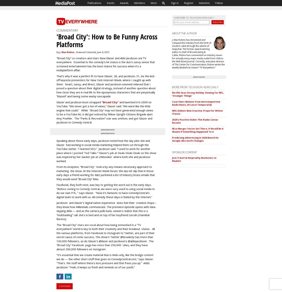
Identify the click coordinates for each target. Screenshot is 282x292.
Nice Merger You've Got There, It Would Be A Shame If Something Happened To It (197, 130)
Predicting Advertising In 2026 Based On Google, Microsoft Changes (195, 139)
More (154, 3)
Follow (219, 3)
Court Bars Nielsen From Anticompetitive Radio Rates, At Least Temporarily (196, 103)
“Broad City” (110, 102)
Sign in (175, 3)
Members (139, 3)
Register (189, 3)
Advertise (204, 3)
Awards (124, 3)
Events (111, 3)
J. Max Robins (67, 52)
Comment (64, 286)
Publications (94, 3)
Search (164, 3)
